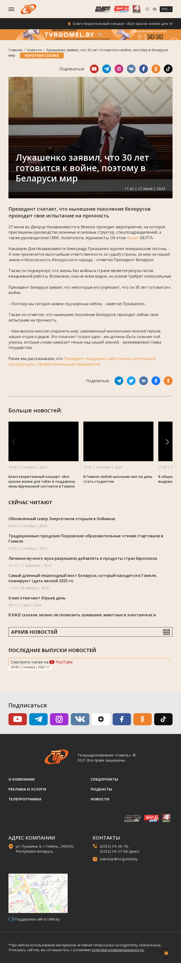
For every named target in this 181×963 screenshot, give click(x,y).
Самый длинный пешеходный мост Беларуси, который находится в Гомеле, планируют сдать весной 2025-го (82, 578)
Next (48, 667)
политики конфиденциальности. (118, 950)
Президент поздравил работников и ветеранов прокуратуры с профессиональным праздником (82, 361)
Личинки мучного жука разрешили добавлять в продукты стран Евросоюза (82, 558)
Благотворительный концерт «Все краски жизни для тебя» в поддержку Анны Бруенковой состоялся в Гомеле (41, 481)
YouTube (61, 662)
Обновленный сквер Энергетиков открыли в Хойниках (61, 518)
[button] (167, 442)
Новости (34, 49)
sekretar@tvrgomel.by (119, 858)
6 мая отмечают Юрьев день (37, 598)
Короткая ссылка (42, 55)
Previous (44, 667)
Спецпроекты (104, 779)
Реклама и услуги (27, 789)
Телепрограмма (24, 799)
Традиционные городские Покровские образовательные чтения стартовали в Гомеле (85, 538)
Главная (15, 49)
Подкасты (101, 789)
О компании (21, 779)
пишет (133, 237)
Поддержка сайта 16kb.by (37, 919)
